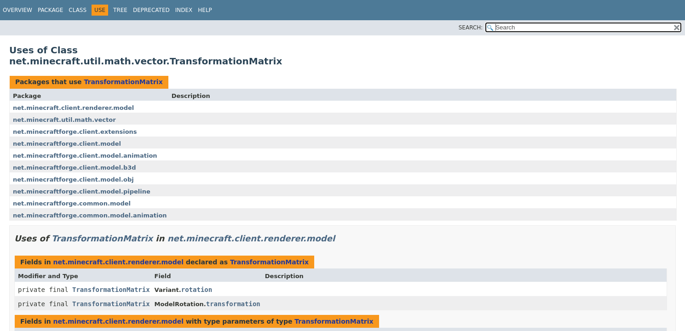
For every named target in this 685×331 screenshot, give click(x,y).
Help (205, 10)
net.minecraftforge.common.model (72, 203)
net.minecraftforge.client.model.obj (73, 179)
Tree (120, 10)
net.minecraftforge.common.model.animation (90, 215)
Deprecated (151, 10)
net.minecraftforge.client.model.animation (85, 155)
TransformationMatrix (123, 82)
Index (184, 10)
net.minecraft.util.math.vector (64, 119)
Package (50, 10)
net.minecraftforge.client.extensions (75, 131)
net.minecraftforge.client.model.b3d (74, 167)
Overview (17, 10)
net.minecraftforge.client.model (67, 143)
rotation (196, 289)
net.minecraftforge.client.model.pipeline (81, 191)
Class (77, 10)
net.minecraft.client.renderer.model (73, 107)
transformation (233, 304)
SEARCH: (471, 27)
